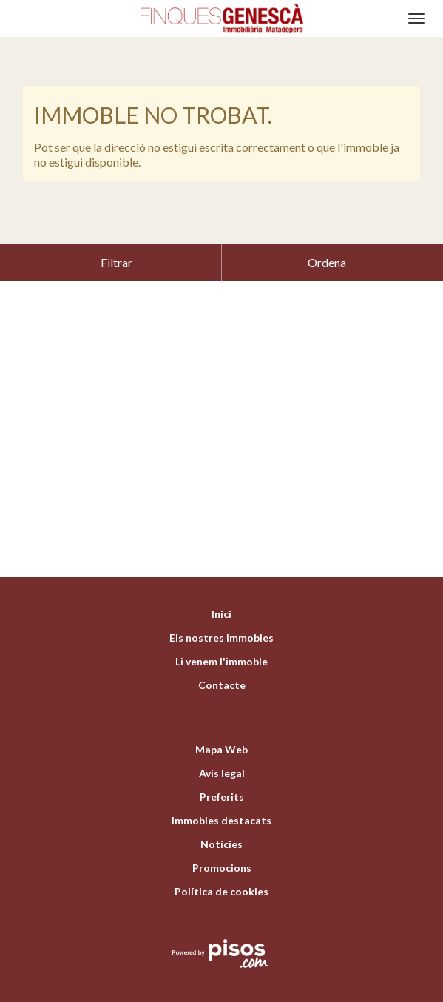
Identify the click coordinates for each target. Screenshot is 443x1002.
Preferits (222, 759)
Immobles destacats (221, 783)
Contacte (222, 648)
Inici (221, 577)
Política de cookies (221, 854)
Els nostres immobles (221, 600)
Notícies (221, 807)
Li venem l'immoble (221, 624)
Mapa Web (221, 712)
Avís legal (222, 736)
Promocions (221, 830)
